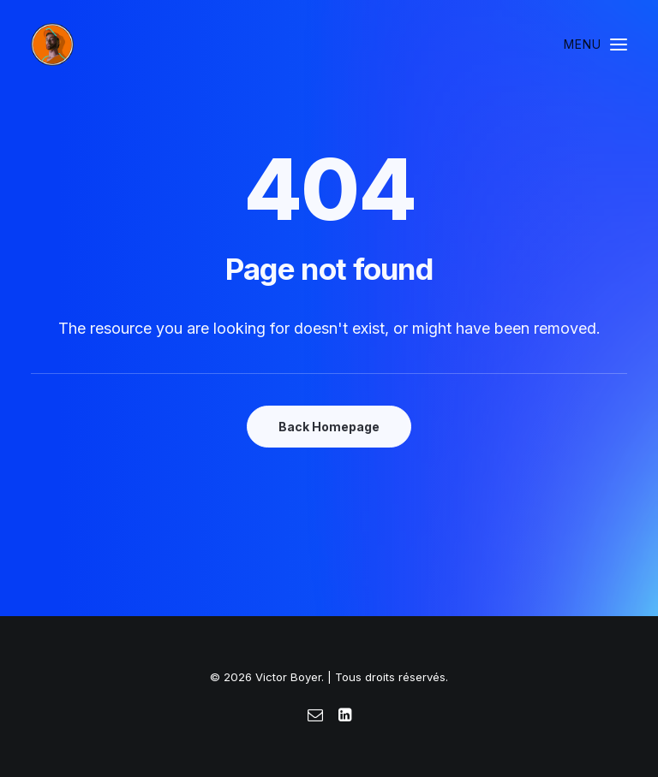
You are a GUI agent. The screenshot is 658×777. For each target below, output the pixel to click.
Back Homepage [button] (329, 426)
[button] (595, 44)
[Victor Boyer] (52, 44)
